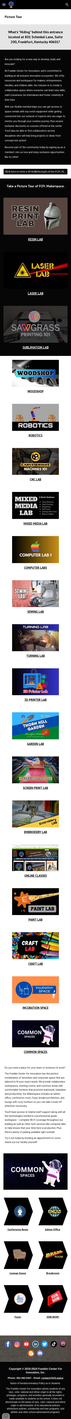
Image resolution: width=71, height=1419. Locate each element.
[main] (35, 16)
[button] (4, 4)
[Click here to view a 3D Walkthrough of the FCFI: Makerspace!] (35, 172)
